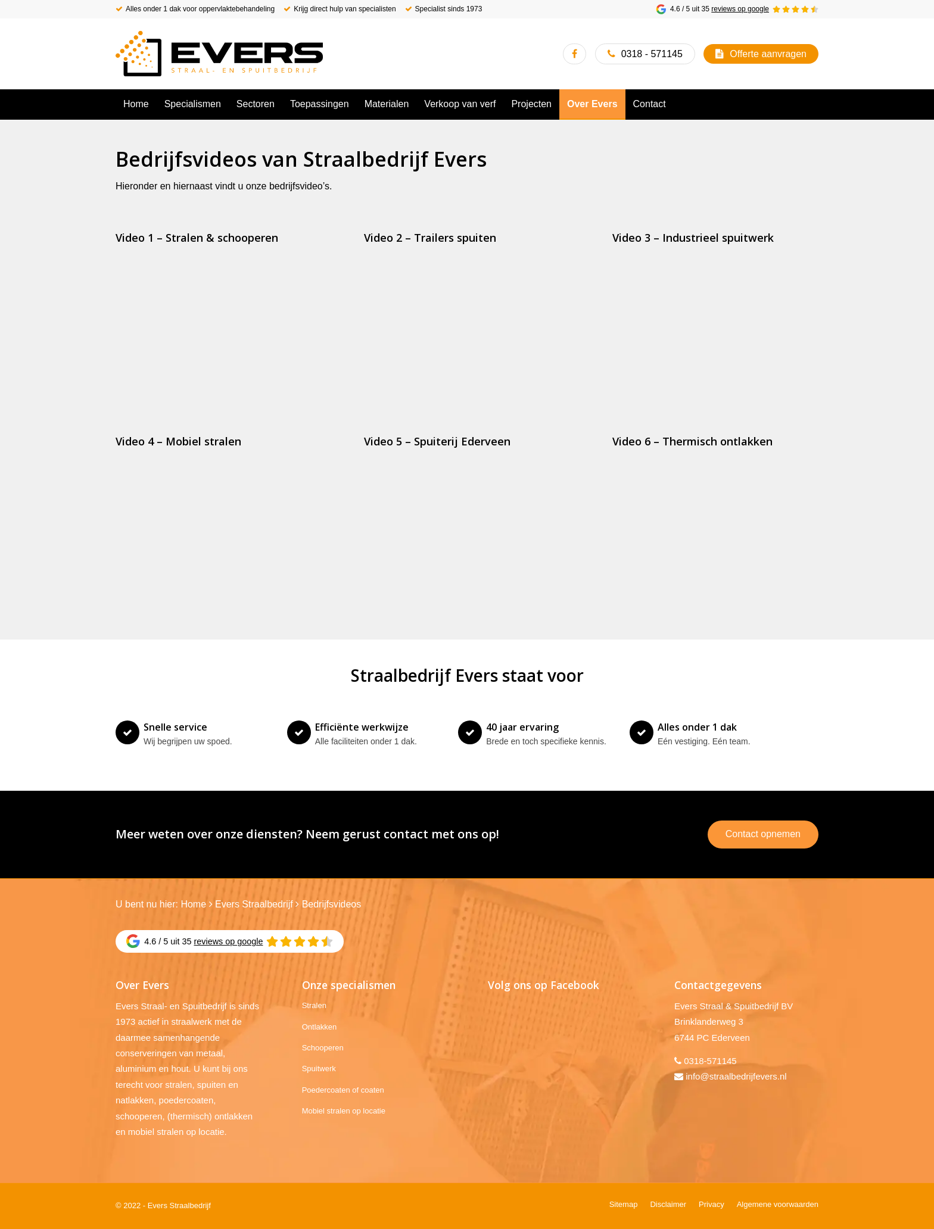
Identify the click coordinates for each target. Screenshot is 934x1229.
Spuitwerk (319, 1068)
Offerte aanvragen (768, 54)
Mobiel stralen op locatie (343, 1110)
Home (193, 904)
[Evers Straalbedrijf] (219, 53)
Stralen (314, 1005)
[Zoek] (811, 104)
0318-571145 (710, 1061)
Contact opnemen (763, 834)
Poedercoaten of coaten (343, 1089)
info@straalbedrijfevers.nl (736, 1076)
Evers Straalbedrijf (254, 904)
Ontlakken (319, 1026)
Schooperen (323, 1047)
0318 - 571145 (652, 54)
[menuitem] (136, 104)
